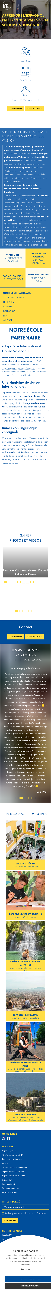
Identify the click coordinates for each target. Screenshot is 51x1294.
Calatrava (29, 227)
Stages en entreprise (10, 1188)
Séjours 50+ (7, 1179)
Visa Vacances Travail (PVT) (13, 1155)
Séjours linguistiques (10, 1150)
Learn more (25, 1269)
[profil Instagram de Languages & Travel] (3, 1138)
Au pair (5, 1163)
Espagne (16, 160)
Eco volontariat (8, 1184)
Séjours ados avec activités (13, 1171)
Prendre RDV (15, 108)
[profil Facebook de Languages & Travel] (8, 1138)
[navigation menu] (46, 5)
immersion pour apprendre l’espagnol (18, 368)
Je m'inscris (10, 1220)
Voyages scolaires (9, 1192)
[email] (25, 1207)
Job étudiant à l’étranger (12, 1159)
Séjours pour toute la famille (13, 1175)
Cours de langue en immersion (14, 1167)
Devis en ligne (34, 108)
